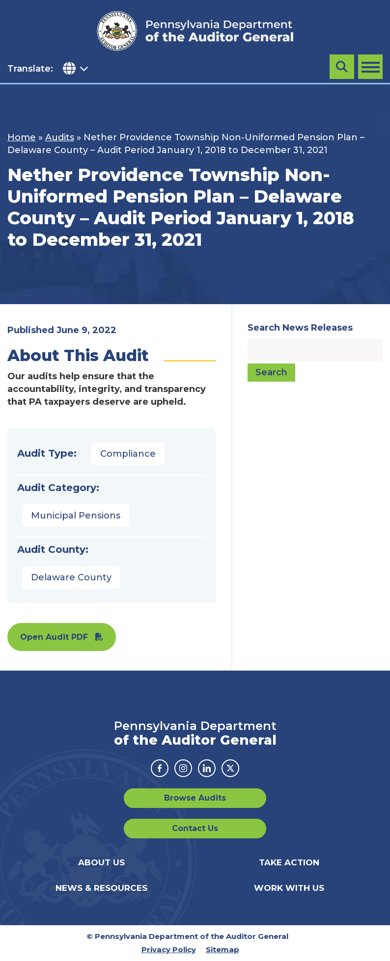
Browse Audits (195, 798)
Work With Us (289, 888)
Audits (59, 137)
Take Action (289, 862)
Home (21, 137)
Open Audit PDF (54, 637)
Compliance (128, 453)
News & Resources (101, 888)
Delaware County (71, 577)
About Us (101, 862)
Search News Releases (300, 327)
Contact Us (195, 828)
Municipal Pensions (75, 515)
